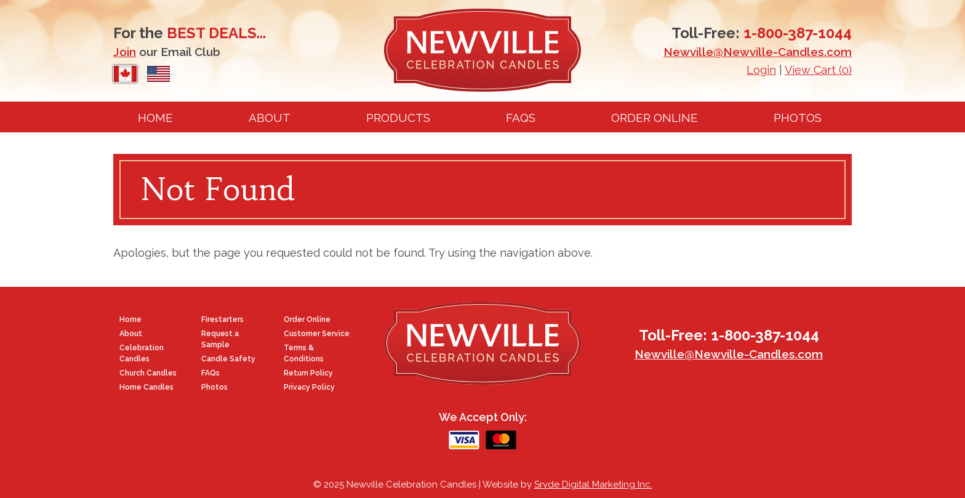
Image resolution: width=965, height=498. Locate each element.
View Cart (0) (818, 69)
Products (398, 117)
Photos (798, 117)
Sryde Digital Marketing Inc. (593, 484)
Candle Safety (228, 359)
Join (124, 51)
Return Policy (308, 373)
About (269, 117)
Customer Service (317, 333)
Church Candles (148, 373)
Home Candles (146, 387)
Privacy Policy (309, 387)
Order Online (654, 117)
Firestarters (222, 319)
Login (761, 69)
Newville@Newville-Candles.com (757, 51)
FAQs (520, 117)
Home (155, 117)
